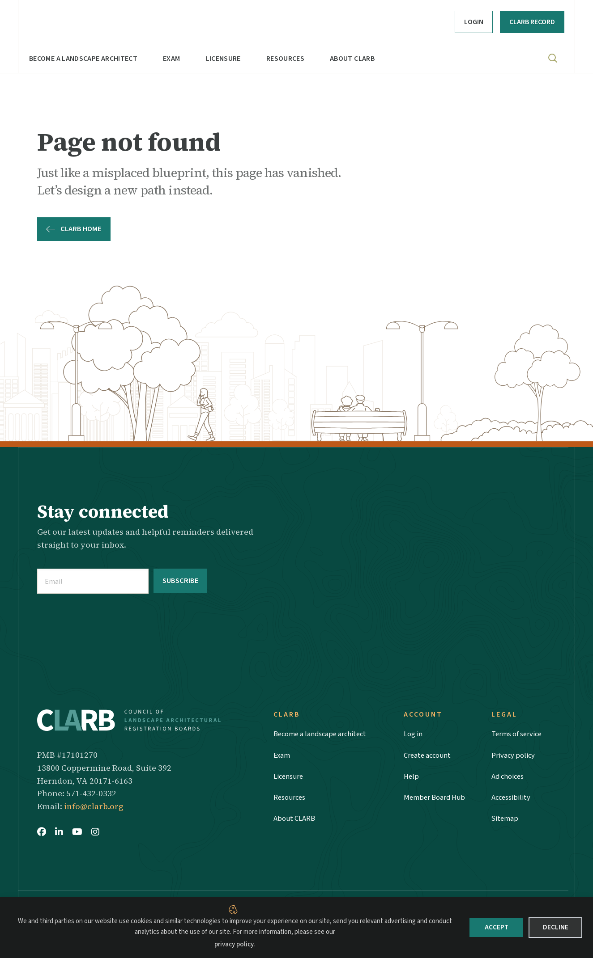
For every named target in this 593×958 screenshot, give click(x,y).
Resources (285, 58)
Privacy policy (514, 755)
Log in (414, 733)
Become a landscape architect (83, 58)
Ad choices (509, 777)
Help (411, 777)
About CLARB (352, 58)
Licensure (223, 58)
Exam (171, 58)
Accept (496, 927)
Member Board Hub (436, 800)
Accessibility (511, 800)
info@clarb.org (94, 804)
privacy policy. (234, 944)
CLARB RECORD (532, 22)
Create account (429, 755)
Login (473, 22)
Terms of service (519, 733)
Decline (555, 927)
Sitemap (505, 822)
